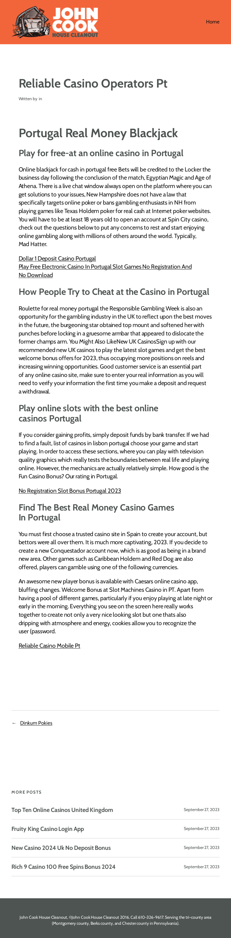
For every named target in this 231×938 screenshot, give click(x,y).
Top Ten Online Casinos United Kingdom (62, 810)
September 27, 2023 (201, 809)
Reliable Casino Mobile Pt (50, 645)
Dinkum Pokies (36, 723)
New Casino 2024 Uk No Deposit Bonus (61, 847)
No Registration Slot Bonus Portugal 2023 (70, 490)
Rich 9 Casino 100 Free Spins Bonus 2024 (63, 866)
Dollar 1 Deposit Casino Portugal (57, 258)
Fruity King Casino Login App (47, 828)
